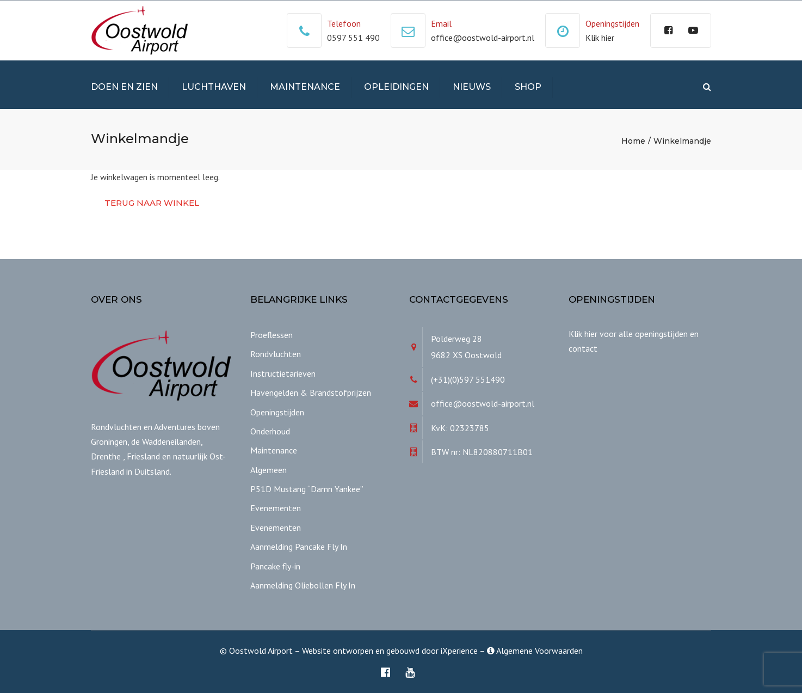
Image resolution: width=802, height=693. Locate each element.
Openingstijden (277, 412)
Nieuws (472, 87)
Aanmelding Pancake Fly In (298, 546)
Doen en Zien (124, 87)
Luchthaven (214, 87)
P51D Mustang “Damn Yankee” (306, 488)
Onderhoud (270, 431)
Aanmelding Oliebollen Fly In (302, 585)
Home (633, 141)
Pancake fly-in (275, 566)
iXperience (459, 650)
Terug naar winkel (151, 203)
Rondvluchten (275, 353)
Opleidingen (396, 87)
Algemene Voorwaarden (535, 650)
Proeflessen (271, 334)
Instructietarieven (283, 373)
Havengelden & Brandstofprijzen (310, 392)
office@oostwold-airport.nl (482, 37)
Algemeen (268, 469)
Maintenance (305, 87)
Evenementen (275, 507)
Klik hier (599, 37)
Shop (528, 87)
